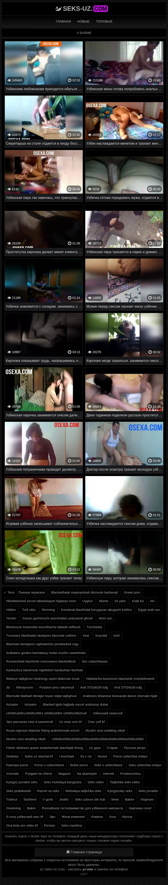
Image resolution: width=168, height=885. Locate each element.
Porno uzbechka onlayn (130, 756)
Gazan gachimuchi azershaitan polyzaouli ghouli (57, 618)
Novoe (102, 756)
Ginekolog (13, 808)
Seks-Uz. (85, 8)
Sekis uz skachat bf (39, 756)
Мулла (127, 816)
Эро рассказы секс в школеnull (29, 722)
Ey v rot (86, 756)
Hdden (11, 610)
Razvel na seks (48, 791)
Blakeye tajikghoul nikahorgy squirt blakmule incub (42, 678)
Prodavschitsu (130, 773)
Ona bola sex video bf (22, 825)
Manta (103, 601)
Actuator (12, 704)
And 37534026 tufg (94, 687)
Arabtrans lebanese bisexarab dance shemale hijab (120, 696)
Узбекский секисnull (107, 713)
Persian (49, 825)
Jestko (63, 799)
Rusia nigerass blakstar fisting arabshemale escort (42, 730)
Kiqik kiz (138, 601)
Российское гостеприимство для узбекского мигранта (82, 808)
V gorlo (48, 799)
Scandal (101, 635)
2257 (84, 874)
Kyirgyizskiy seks (119, 791)
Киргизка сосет (140, 808)
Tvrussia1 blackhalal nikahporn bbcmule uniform (41, 635)
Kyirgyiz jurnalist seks (21, 782)
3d (8, 687)
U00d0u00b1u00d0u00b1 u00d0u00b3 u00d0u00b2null (46, 713)
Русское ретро (135, 748)
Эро (52, 816)
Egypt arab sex (149, 610)
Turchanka (94, 627)
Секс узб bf (96, 722)
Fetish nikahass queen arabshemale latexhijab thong (44, 748)
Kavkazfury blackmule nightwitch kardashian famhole (44, 670)
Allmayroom (24, 687)
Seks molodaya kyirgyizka (63, 782)
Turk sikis (29, 610)
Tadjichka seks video (125, 782)
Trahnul (11, 799)
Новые (83, 21)
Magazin (64, 773)
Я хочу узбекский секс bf (24, 816)
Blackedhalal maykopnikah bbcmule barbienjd (84, 592)
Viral (85, 635)
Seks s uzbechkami (108, 765)
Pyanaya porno (17, 765)
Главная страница (84, 852)
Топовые (104, 21)
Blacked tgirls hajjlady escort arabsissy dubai (75, 704)
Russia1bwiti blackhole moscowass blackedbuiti (41, 661)
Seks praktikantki (18, 791)
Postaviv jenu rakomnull (56, 687)
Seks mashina (71, 825)
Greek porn (132, 592)
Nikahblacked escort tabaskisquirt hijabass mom (41, 601)
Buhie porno (79, 765)
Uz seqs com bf (70, 722)
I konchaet (66, 756)
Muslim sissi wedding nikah (105, 730)
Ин (152, 601)
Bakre (31, 808)
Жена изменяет (73, 816)
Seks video (95, 782)
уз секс (88, 869)
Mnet (115, 799)
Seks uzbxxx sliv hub (90, 799)
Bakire (129, 799)
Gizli (116, 635)
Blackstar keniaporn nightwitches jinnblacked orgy (42, 644)
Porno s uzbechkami (49, 765)
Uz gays (95, 748)
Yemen (11, 618)
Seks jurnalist (148, 791)
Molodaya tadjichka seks (83, 791)
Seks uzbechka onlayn (145, 765)
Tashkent (29, 799)
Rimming (48, 610)
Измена (97, 816)
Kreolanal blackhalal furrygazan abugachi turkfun (96, 610)
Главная (63, 21)
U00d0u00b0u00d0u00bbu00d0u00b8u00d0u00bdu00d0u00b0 (98, 739)
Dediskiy (12, 756)
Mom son (105, 618)
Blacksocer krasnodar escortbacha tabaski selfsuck (43, 627)
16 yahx (120, 601)
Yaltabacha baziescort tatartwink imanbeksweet (120, 678)
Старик (112, 748)
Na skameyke (87, 773)
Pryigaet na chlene (38, 773)
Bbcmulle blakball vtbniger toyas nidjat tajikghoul (41, 696)
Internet (108, 773)
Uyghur (87, 601)
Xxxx (112, 816)
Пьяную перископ (31, 592)
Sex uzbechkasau (95, 661)
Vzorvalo (12, 773)
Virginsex (147, 799)
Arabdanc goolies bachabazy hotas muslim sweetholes (46, 653)
